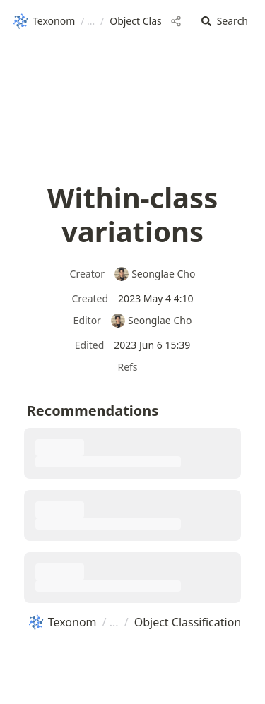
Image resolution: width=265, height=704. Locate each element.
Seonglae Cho (154, 273)
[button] (225, 21)
